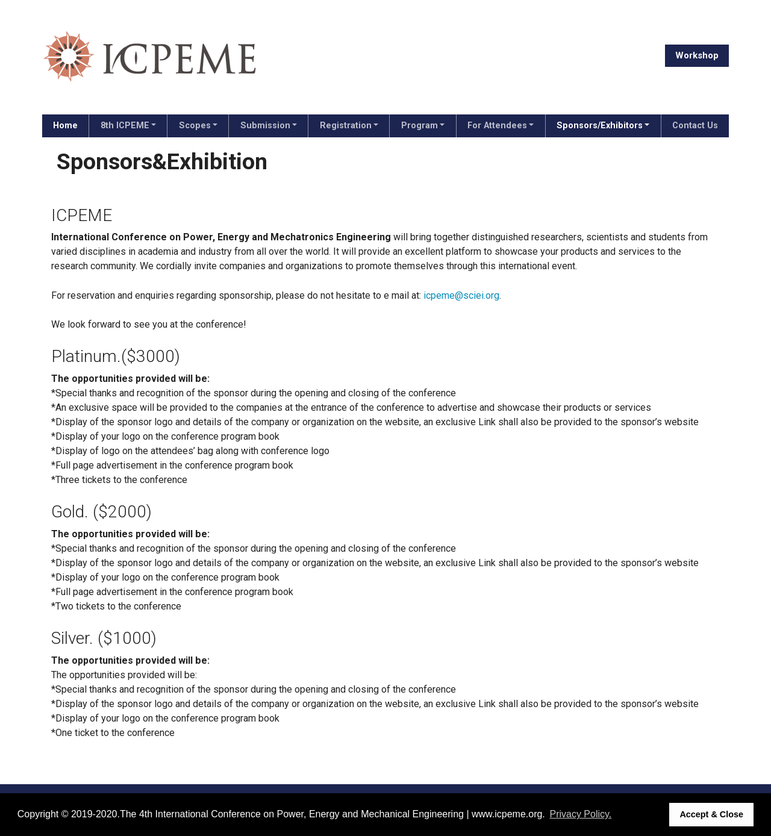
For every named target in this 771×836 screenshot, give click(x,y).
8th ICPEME (125, 125)
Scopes (195, 125)
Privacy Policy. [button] (580, 814)
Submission (265, 125)
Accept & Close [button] (711, 814)
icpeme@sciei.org (461, 295)
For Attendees (497, 125)
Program (419, 125)
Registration (346, 125)
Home (65, 125)
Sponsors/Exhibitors (600, 125)
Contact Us (695, 125)
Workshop (697, 55)
